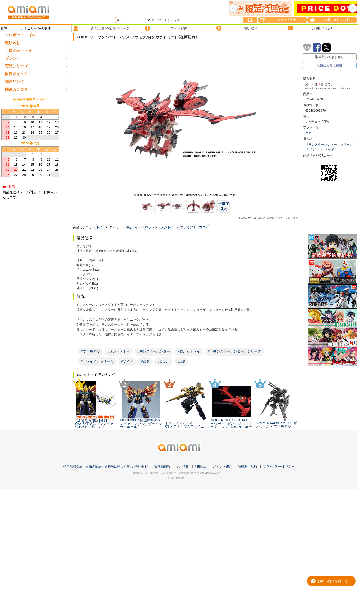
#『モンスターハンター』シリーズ (234, 351)
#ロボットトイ (189, 351)
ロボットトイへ (22, 35)
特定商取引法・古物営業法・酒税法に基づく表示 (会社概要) (105, 485)
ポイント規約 (222, 485)
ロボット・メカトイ (159, 227)
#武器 (145, 361)
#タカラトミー (119, 351)
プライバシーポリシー (279, 485)
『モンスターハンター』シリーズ (329, 144)
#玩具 (181, 361)
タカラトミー (314, 133)
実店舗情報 (162, 485)
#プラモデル (90, 351)
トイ (99, 227)
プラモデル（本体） (194, 227)
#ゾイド (127, 361)
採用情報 (182, 485)
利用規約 (201, 485)
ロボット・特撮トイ (124, 227)
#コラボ (163, 361)
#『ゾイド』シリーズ (97, 361)
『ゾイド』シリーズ (319, 150)
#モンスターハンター (153, 351)
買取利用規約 (247, 485)
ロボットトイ (20, 71)
